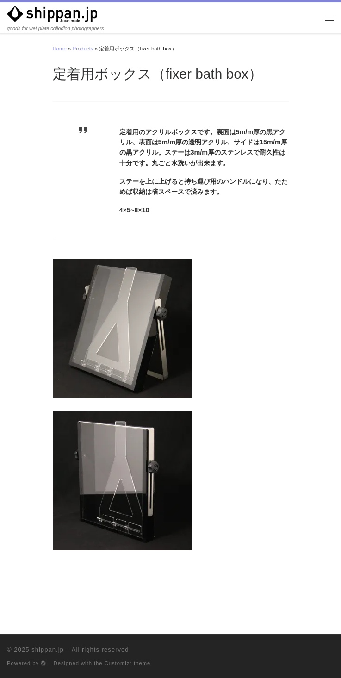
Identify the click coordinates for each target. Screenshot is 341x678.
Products (83, 48)
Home (60, 48)
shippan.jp (47, 649)
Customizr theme (128, 663)
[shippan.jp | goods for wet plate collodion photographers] (52, 14)
